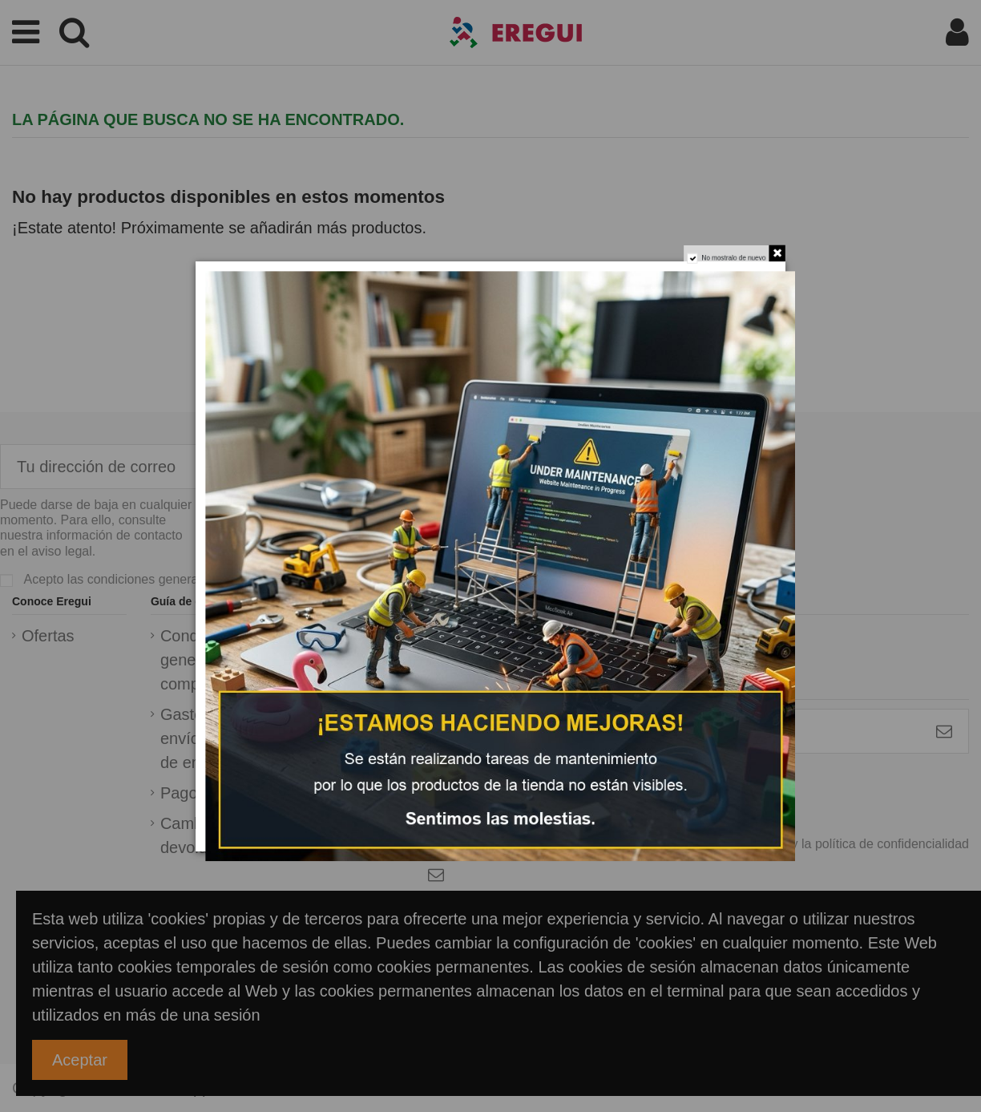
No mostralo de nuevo (741, 247)
